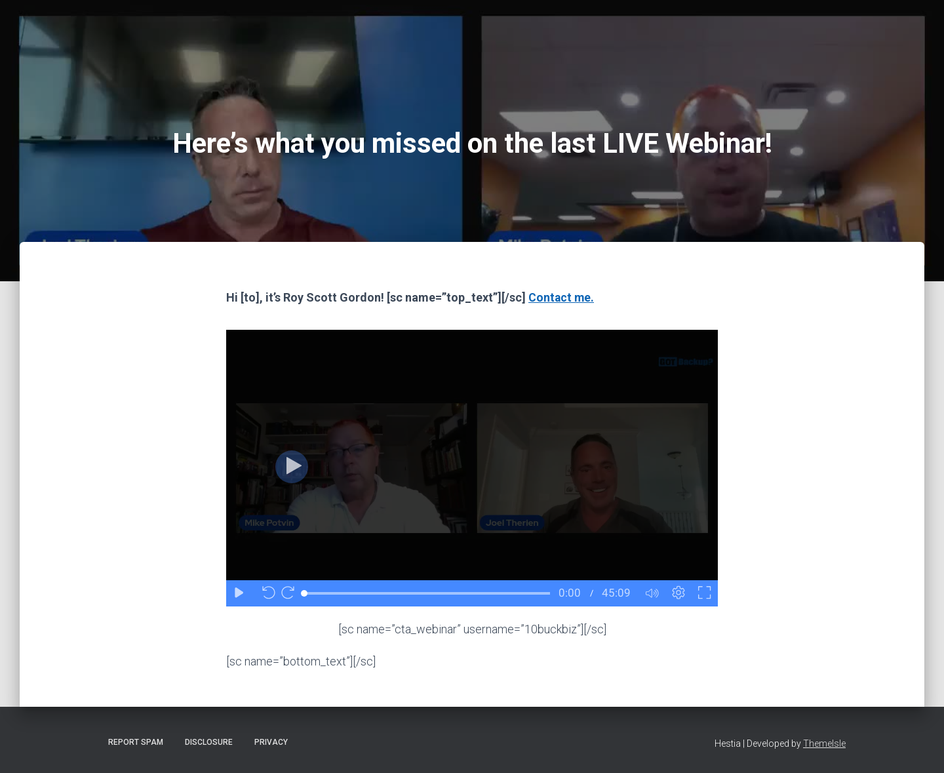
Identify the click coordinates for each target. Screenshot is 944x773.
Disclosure (209, 742)
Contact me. (561, 297)
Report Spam (135, 742)
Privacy (271, 742)
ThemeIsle (824, 743)
